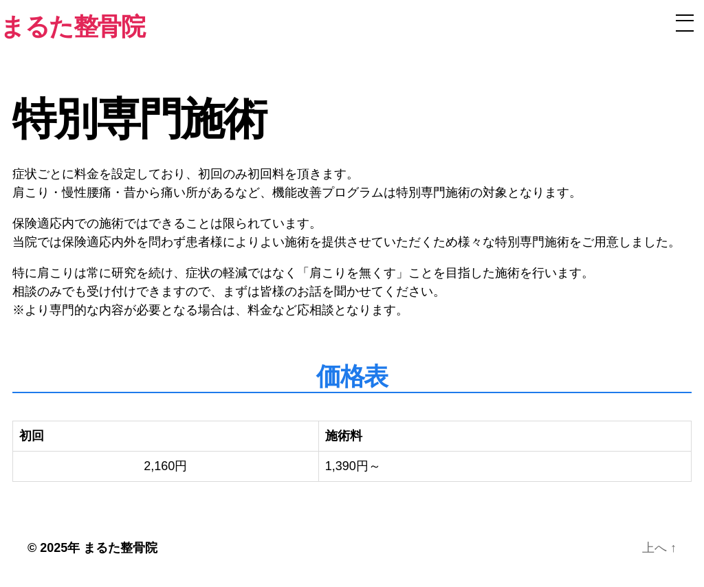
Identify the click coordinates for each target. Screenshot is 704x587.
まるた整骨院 (120, 548)
